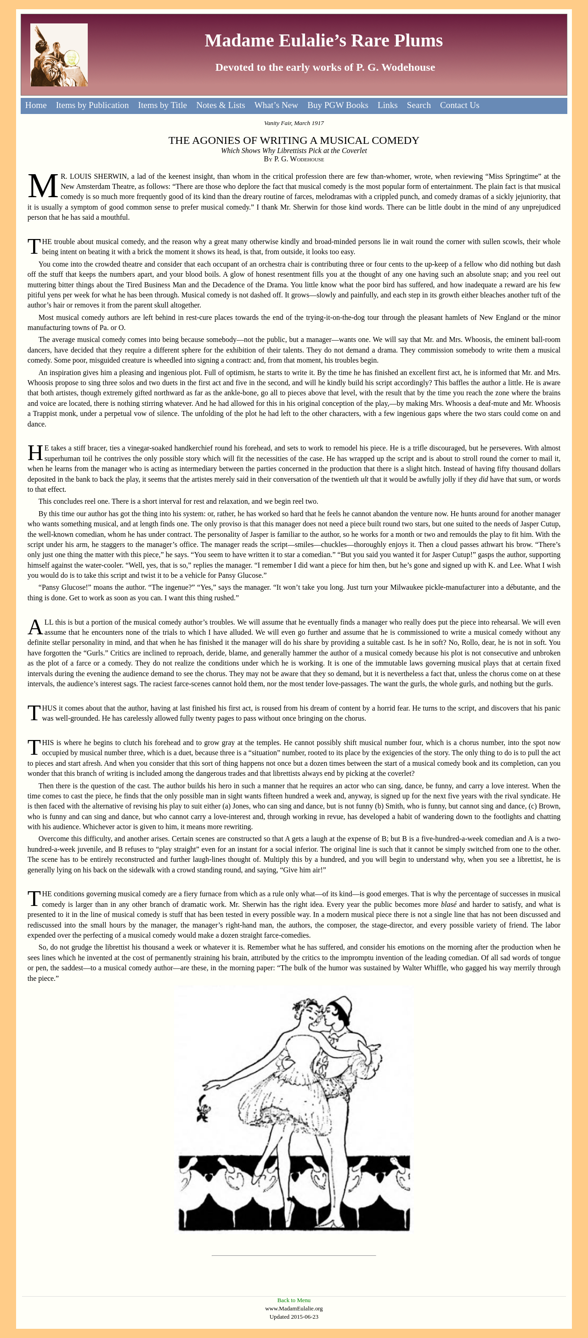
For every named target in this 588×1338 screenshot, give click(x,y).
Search (419, 105)
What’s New (276, 105)
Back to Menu (294, 1300)
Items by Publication (92, 105)
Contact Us (460, 105)
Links (388, 105)
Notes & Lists (220, 105)
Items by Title (162, 105)
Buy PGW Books (337, 105)
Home (36, 105)
